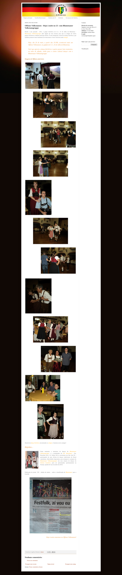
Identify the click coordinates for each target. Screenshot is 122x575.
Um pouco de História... (72, 18)
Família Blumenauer (40, 18)
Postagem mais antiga (70, 564)
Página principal (27, 18)
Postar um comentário (32, 560)
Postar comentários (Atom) (35, 567)
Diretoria (60, 18)
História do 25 (52, 18)
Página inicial (50, 564)
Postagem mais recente (30, 564)
